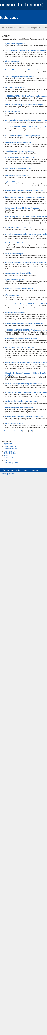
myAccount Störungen (13, 182)
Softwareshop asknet (11, 463)
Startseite (3, 27)
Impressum (34, 470)
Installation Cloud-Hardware (15, 313)
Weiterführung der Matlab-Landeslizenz (19, 408)
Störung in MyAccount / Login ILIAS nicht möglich (22, 70)
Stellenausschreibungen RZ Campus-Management (22, 208)
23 (41, 431)
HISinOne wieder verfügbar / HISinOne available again (24, 105)
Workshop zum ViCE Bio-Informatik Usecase (20, 243)
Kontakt (25, 470)
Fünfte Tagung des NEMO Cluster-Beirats (19, 77)
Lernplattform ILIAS (10, 446)
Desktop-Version (8, 474)
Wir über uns (11, 28)
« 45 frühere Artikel (9, 431)
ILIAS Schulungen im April (14, 111)
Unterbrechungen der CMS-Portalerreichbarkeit (21, 339)
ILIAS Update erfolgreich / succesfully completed (22, 136)
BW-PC (6, 460)
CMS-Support (8, 458)
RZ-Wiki (6, 455)
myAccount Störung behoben (15, 44)
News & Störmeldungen (28, 28)
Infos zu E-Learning (12, 295)
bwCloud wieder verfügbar (14, 254)
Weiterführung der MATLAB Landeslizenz (19, 151)
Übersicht (5, 470)
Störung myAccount (12, 61)
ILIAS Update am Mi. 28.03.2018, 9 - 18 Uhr (20, 158)
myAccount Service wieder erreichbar (18, 273)
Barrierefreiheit (16, 470)
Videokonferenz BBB (10, 449)
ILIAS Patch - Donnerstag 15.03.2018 (18, 227)
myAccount (8, 444)
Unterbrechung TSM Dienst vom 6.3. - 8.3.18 (20, 347)
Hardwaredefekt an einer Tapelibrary (18, 142)
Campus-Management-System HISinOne (11, 452)
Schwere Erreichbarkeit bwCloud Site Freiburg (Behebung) (25, 262)
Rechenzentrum (10, 17)
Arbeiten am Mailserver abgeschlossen (19, 288)
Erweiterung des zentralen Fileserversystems (21, 401)
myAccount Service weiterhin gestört (18, 175)
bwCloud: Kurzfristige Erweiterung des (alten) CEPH (23, 384)
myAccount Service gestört (14, 280)
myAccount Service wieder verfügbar (18, 168)
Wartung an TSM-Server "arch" (15, 87)
